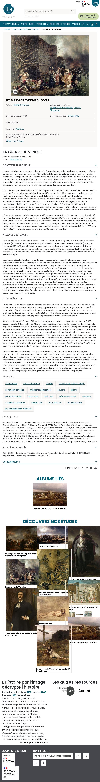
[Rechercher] (46, 11)
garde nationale (75, 402)
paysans (61, 390)
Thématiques (10, 24)
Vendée (49, 383)
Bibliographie (10, 416)
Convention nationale (15, 402)
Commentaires (11, 461)
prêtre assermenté (67, 396)
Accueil (7, 29)
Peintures (20, 129)
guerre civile (36, 402)
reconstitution (55, 402)
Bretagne (86, 396)
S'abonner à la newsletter (90, 16)
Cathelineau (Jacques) (40, 390)
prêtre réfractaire (13, 396)
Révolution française (14, 390)
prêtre (74, 390)
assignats (48, 396)
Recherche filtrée (60, 24)
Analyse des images (15, 234)
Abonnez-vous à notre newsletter (53, 756)
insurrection (32, 396)
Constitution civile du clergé (72, 383)
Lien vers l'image (16, 141)
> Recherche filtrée (31, 16)
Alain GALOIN (16, 159)
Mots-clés (27, 24)
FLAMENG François (22, 105)
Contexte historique (17, 165)
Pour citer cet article (14, 447)
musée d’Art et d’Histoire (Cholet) (65, 107)
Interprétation (13, 298)
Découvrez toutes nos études (26, 29)
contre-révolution (31, 383)
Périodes (41, 24)
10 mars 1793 (73, 116)
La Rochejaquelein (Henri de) (18, 408)
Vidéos (76, 24)
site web (56, 110)
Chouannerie (11, 383)
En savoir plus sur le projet (33, 743)
